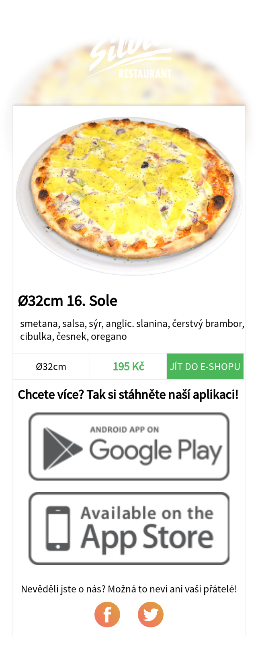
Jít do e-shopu (205, 366)
